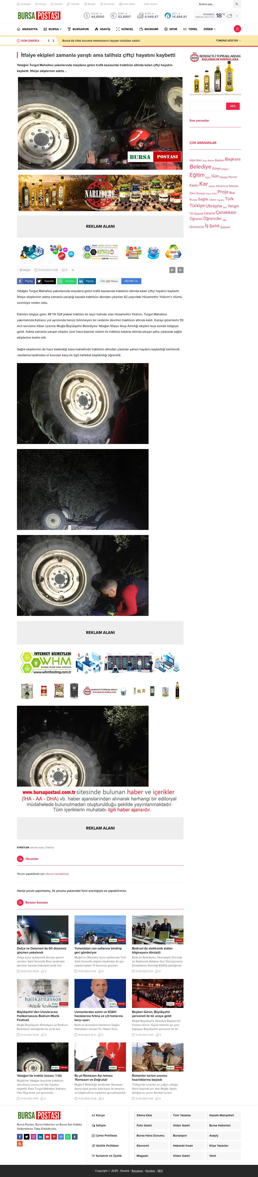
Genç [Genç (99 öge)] (208, 177)
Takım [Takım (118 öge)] (212, 199)
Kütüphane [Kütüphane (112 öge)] (222, 186)
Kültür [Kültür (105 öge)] (212, 186)
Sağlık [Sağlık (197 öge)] (203, 199)
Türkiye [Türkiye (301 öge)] (197, 206)
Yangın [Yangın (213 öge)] (233, 206)
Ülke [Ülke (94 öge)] (224, 220)
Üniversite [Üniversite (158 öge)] (197, 227)
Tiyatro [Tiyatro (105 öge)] (220, 200)
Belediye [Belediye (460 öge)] (200, 166)
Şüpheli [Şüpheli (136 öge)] (225, 227)
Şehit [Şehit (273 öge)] (214, 226)
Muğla (26, 270)
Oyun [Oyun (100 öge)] (208, 193)
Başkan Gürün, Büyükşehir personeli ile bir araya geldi (151, 1014)
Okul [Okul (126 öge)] (192, 193)
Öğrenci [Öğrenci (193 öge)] (196, 219)
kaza (41, 847)
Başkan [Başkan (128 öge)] (219, 160)
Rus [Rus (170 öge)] (232, 193)
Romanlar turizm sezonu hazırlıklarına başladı (149, 1078)
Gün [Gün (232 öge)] (215, 176)
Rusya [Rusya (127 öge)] (193, 199)
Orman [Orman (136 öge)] (200, 193)
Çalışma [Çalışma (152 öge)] (209, 213)
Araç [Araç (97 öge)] (205, 160)
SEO (160, 1171)
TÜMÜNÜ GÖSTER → (228, 40)
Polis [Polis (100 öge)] (214, 193)
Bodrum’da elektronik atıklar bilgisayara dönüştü (152, 950)
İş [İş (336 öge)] (207, 225)
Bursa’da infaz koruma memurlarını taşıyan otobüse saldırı (101, 40)
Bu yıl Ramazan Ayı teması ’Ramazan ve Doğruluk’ (93, 1078)
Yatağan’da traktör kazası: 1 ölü (39, 1076)
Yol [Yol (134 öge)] (191, 213)
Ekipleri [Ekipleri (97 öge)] (224, 169)
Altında (34, 847)
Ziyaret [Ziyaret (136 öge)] (198, 213)
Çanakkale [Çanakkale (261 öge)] (226, 212)
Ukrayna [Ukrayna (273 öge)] (214, 206)
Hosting (150, 1171)
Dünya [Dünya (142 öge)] (216, 168)
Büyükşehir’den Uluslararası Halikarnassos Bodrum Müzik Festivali (38, 1016)
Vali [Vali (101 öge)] (225, 207)
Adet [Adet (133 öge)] (193, 160)
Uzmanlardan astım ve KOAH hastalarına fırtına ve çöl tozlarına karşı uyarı (98, 1016)
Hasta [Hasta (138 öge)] (223, 177)
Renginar (137, 1171)
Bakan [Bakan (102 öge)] (211, 160)
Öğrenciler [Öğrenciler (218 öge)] (212, 218)
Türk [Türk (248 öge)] (229, 198)
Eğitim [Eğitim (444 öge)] (197, 175)
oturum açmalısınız (56, 874)
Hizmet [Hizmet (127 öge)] (232, 177)
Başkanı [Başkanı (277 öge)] (232, 159)
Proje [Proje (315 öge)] (223, 192)
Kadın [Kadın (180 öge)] (194, 185)
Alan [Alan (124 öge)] (199, 160)
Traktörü (49, 847)
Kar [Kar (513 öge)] (203, 183)
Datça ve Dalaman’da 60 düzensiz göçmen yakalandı (41, 950)
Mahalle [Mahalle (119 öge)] (233, 186)
